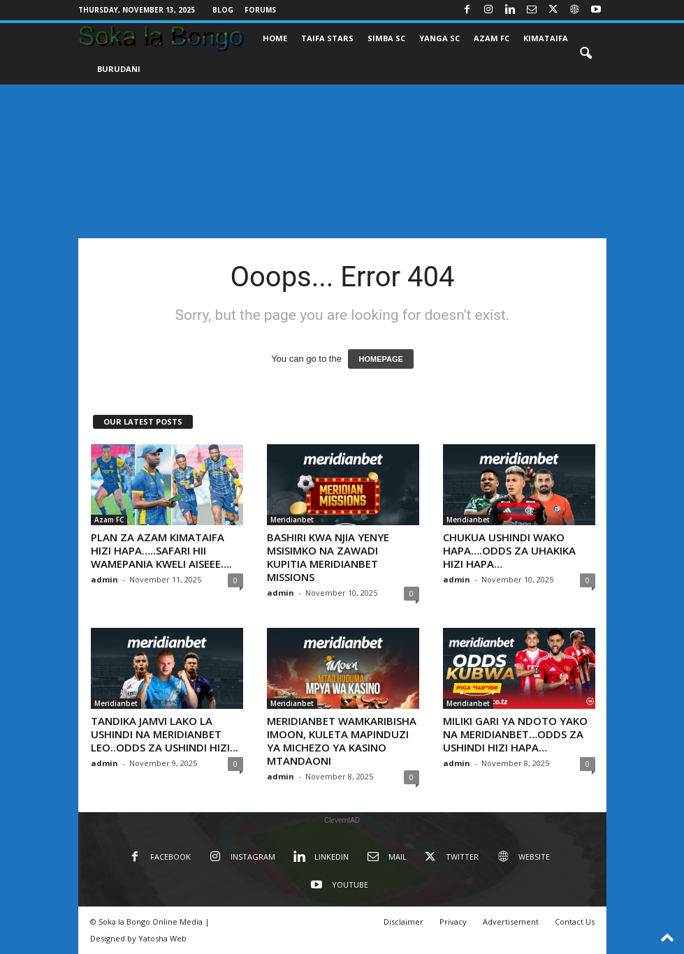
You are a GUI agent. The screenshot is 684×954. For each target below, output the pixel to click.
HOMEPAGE (380, 359)
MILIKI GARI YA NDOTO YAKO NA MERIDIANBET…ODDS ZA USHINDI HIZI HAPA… (515, 734)
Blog (222, 10)
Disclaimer (403, 921)
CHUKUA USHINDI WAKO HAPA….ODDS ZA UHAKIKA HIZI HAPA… (509, 550)
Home (275, 38)
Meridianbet (292, 519)
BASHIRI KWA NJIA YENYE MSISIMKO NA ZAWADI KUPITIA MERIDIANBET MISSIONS (328, 557)
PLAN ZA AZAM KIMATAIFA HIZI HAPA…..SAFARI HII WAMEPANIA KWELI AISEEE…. (161, 550)
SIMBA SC (386, 38)
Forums (260, 10)
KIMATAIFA (545, 38)
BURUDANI (118, 69)
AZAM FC (491, 38)
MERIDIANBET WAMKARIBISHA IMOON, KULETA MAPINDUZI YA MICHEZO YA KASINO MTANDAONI (341, 741)
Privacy (453, 921)
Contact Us (575, 921)
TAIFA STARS (327, 38)
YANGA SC (439, 38)
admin (104, 579)
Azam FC (109, 519)
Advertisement (511, 921)
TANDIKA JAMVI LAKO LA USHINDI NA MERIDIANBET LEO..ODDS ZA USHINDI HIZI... (164, 734)
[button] (585, 53)
